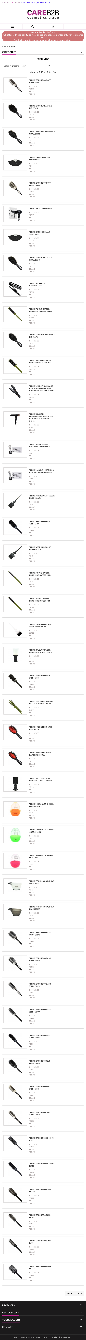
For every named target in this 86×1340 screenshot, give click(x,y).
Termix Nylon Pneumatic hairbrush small (40, 754)
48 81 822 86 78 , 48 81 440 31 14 (36, 2)
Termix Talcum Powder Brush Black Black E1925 (40, 779)
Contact (5, 2)
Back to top (75, 1293)
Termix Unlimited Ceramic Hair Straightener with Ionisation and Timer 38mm (41, 388)
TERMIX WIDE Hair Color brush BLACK (40, 548)
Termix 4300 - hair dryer (40, 209)
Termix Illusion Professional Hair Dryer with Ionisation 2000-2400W (41, 417)
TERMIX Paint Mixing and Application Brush (40, 625)
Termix (32, 94)
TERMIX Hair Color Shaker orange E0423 (41, 805)
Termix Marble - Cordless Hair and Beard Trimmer (41, 471)
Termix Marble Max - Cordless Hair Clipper (39, 445)
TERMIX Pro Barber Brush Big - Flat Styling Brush (41, 702)
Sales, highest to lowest (27, 66)
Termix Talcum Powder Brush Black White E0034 (40, 651)
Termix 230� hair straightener (37, 284)
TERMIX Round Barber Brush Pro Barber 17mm (40, 599)
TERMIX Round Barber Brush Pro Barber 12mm (40, 574)
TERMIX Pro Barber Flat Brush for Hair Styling (40, 361)
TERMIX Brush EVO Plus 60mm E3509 (39, 1062)
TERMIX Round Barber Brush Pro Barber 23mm (40, 310)
